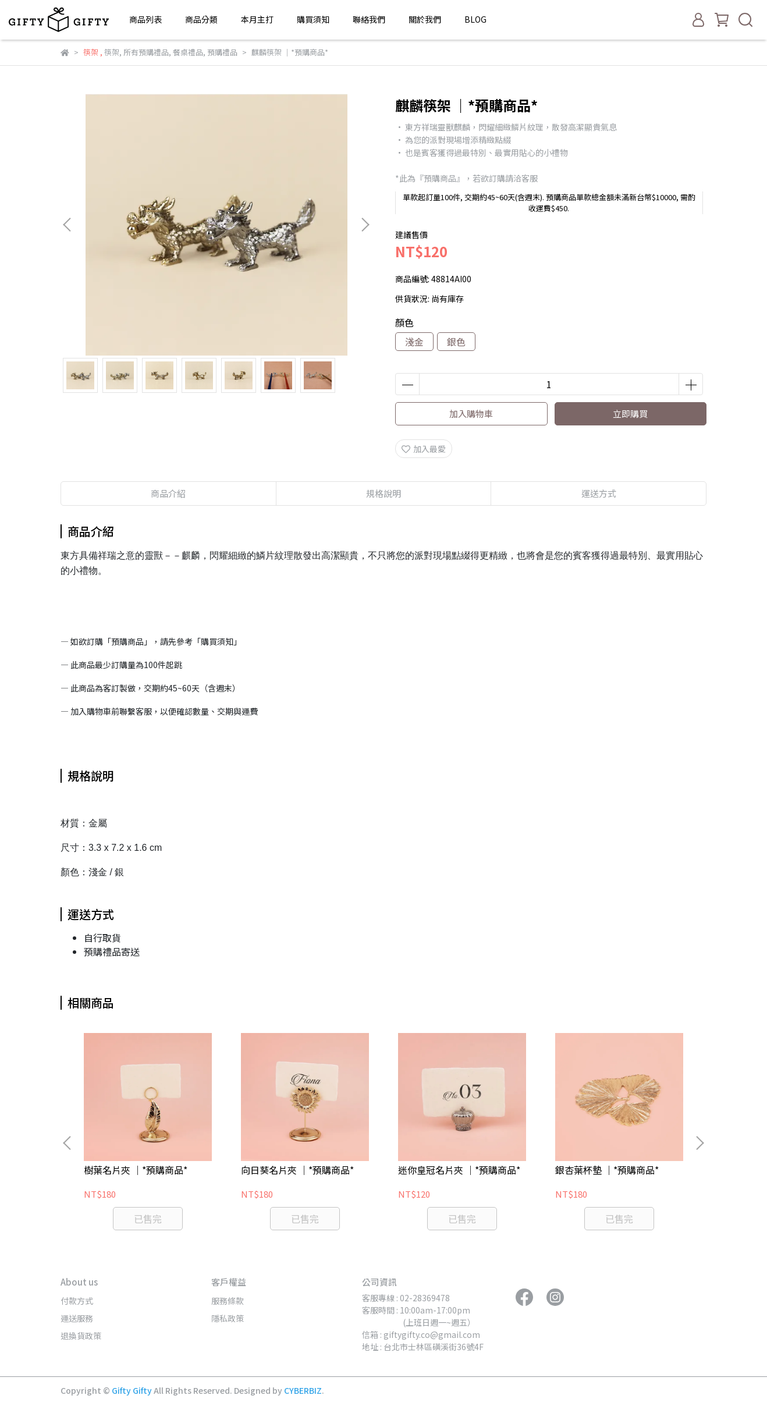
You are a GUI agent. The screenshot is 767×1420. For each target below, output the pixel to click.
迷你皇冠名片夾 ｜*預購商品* (459, 1170)
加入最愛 (424, 449)
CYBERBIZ (303, 1390)
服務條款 (227, 1301)
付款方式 (77, 1301)
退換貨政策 (81, 1335)
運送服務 (77, 1318)
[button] (365, 225)
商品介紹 (168, 493)
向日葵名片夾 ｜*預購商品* (297, 1170)
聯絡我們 (369, 19)
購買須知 (313, 19)
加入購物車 (471, 413)
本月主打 (257, 19)
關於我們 (425, 19)
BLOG (475, 19)
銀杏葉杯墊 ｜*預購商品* (607, 1170)
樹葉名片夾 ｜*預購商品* (135, 1170)
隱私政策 (227, 1318)
